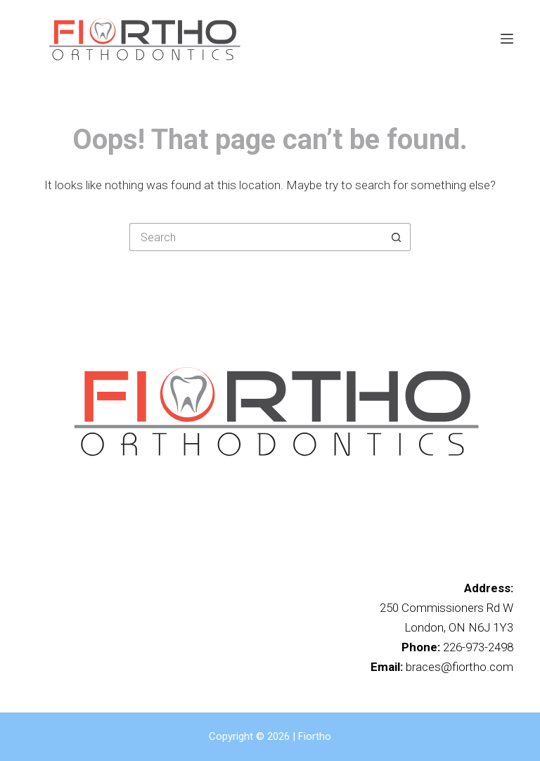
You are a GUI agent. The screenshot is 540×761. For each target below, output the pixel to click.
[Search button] (396, 237)
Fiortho (314, 736)
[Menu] (507, 38)
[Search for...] (255, 237)
